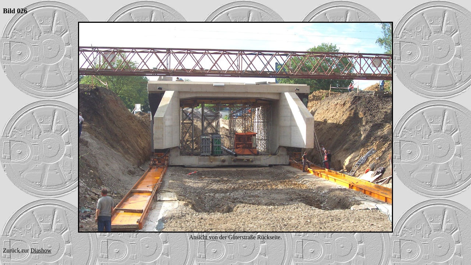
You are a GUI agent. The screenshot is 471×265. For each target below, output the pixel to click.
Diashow (41, 250)
